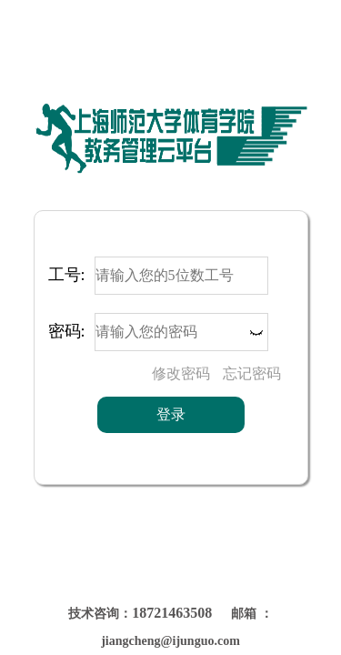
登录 (171, 414)
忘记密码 (252, 373)
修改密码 (181, 373)
